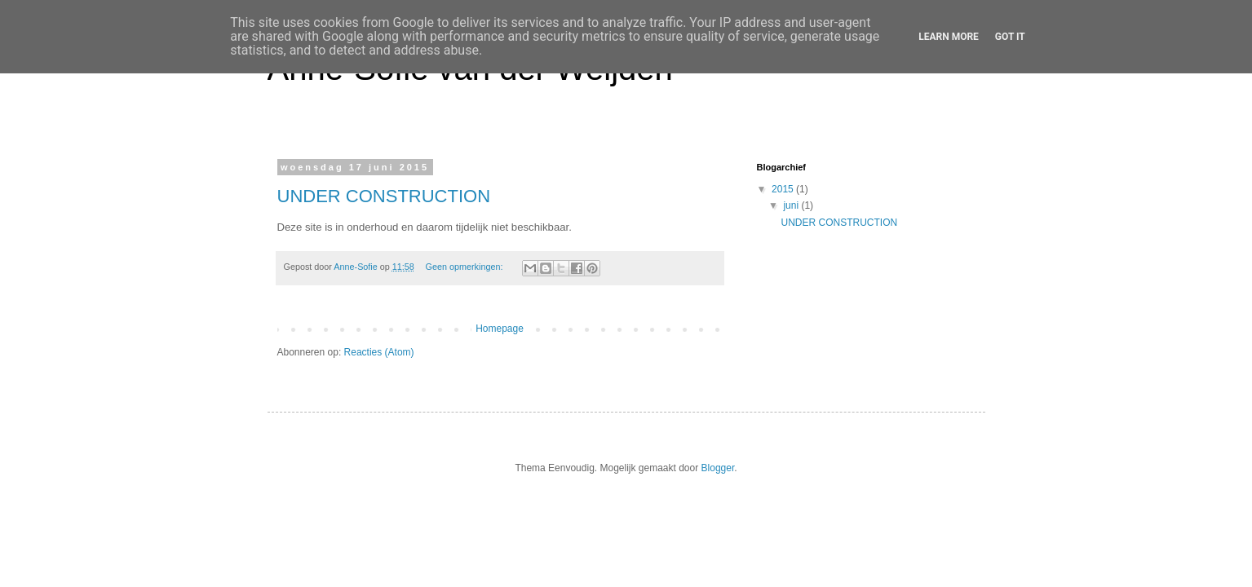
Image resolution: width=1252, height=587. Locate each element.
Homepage (500, 328)
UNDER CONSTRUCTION (384, 196)
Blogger (718, 468)
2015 (784, 189)
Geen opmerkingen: (466, 266)
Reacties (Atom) (379, 352)
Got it (1010, 36)
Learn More (948, 36)
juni (792, 205)
